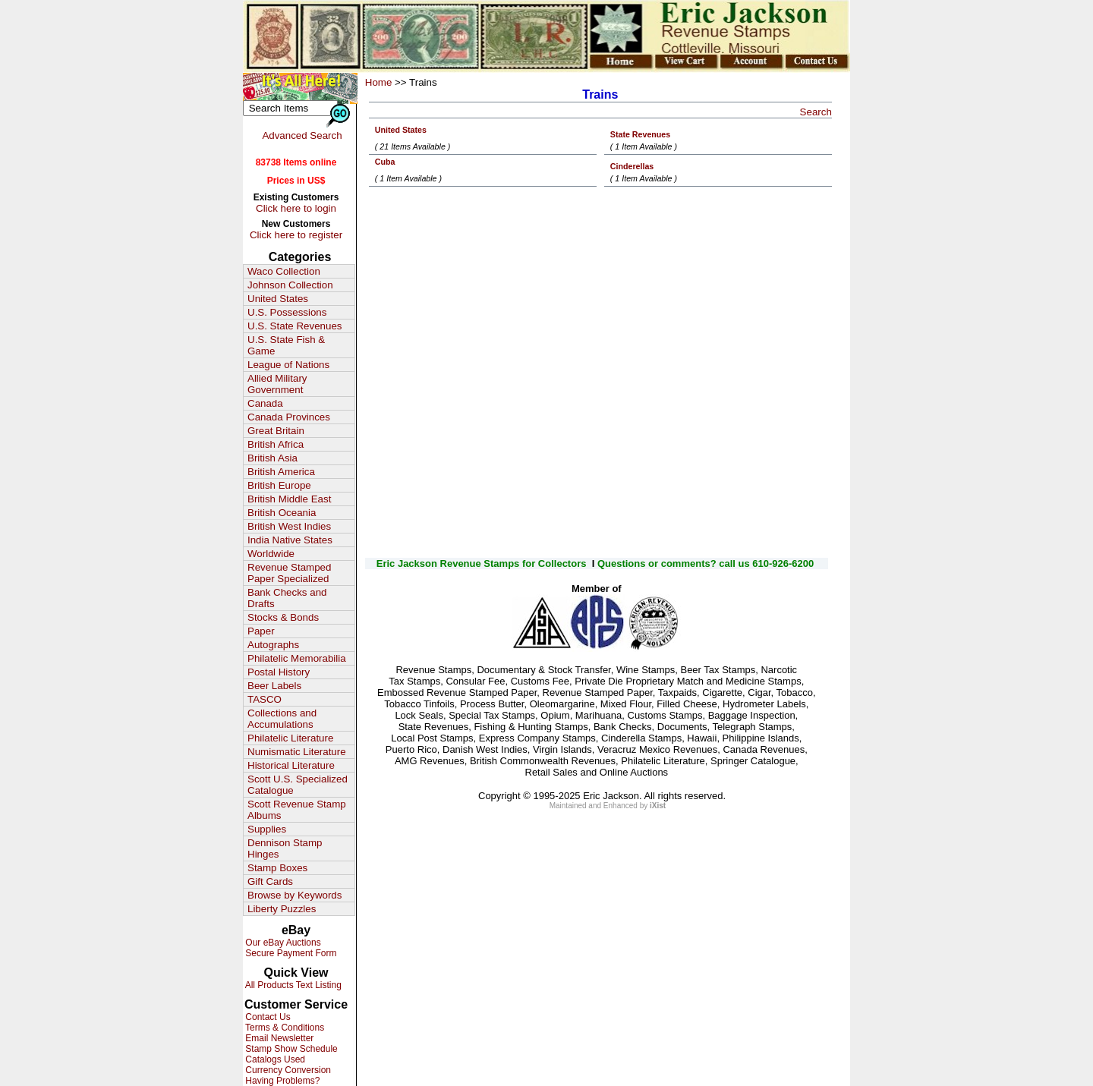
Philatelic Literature (290, 738)
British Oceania (281, 512)
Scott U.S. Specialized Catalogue (297, 784)
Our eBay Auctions (282, 942)
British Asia (272, 458)
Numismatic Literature (296, 751)
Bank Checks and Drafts (286, 598)
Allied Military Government (277, 384)
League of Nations (288, 364)
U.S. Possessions (286, 312)
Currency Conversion (287, 1070)
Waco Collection (283, 271)
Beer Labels (274, 685)
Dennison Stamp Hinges (285, 848)
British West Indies (289, 526)
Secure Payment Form (289, 953)
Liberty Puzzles (281, 908)
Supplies (266, 829)
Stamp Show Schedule (290, 1049)
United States (277, 298)
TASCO (264, 699)
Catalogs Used (274, 1059)
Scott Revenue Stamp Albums (296, 809)
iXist (658, 805)
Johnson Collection (290, 285)
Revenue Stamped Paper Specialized (289, 573)
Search (816, 112)
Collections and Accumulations (282, 718)
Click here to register (296, 235)
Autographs (273, 644)
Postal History (278, 672)
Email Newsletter (278, 1038)
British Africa (275, 444)
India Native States (289, 540)
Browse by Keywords (294, 895)
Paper (261, 631)
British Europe (279, 485)
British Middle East (289, 499)
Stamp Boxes (277, 868)
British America (281, 471)
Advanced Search (302, 135)
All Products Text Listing (292, 985)
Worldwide (271, 553)
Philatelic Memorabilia (296, 658)
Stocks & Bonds (283, 617)
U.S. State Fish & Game (286, 345)
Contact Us (267, 1017)
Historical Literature (291, 765)
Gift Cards (270, 881)
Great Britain (275, 430)
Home (378, 82)
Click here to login (296, 208)
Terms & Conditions (283, 1027)
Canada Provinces (288, 417)
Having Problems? (281, 1080)
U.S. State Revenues (294, 326)
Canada (265, 403)
